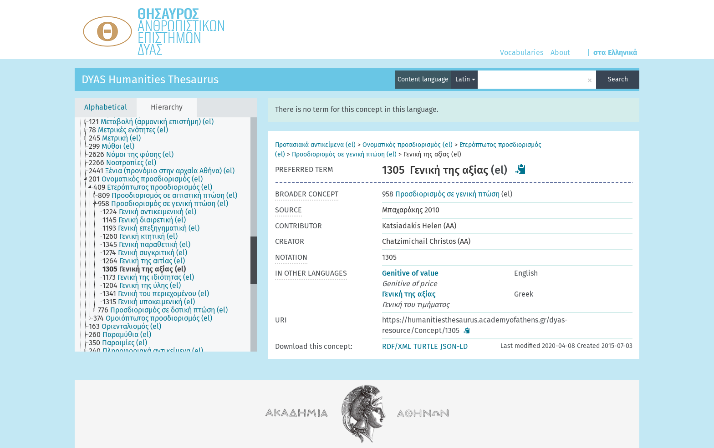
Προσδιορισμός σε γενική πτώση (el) (344, 154)
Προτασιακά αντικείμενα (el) (315, 145)
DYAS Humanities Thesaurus (150, 79)
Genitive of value (410, 273)
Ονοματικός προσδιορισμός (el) (407, 145)
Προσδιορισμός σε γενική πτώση (441, 194)
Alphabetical (105, 107)
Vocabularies (521, 52)
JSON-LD (454, 346)
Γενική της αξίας (409, 294)
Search (618, 79)
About (560, 52)
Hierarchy (167, 107)
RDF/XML (396, 346)
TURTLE (425, 346)
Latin (465, 79)
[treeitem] (155, 122)
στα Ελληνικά (615, 52)
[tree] (166, 234)
